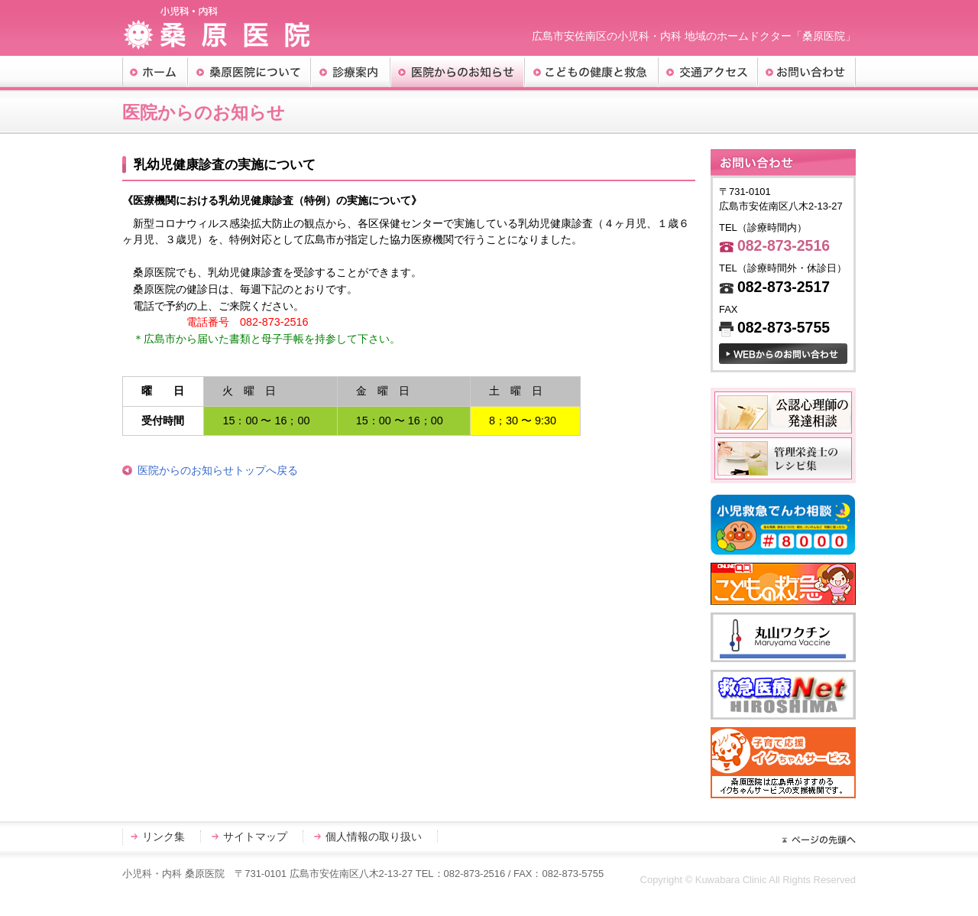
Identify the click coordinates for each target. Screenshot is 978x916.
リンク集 (163, 836)
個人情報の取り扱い (373, 836)
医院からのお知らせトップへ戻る (218, 470)
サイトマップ (255, 836)
